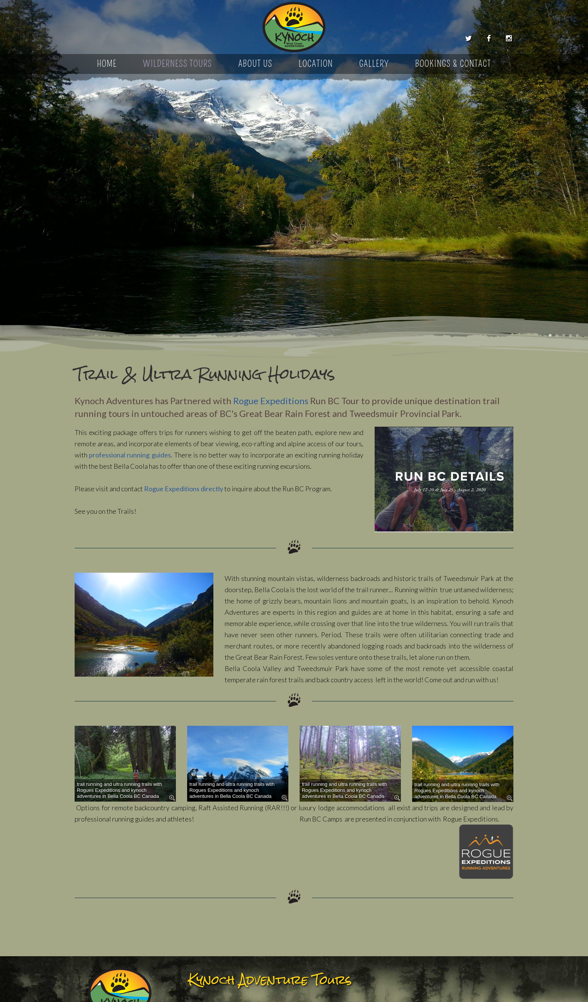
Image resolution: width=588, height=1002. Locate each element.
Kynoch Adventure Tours (294, 27)
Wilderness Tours (177, 64)
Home (107, 64)
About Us (255, 64)
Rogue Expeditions (270, 400)
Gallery (374, 64)
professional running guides (130, 455)
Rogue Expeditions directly (183, 488)
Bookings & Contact (453, 64)
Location (315, 64)
